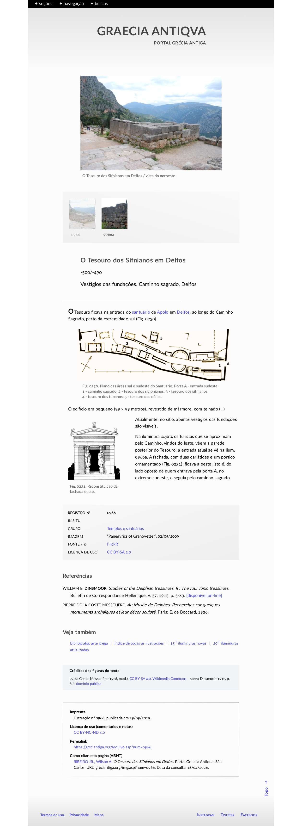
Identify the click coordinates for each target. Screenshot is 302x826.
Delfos (183, 312)
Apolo (162, 312)
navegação (74, 4)
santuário (141, 312)
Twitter (227, 815)
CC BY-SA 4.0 (140, 679)
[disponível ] (204, 596)
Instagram (206, 815)
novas (188, 643)
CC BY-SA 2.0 (119, 552)
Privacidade (79, 815)
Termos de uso (52, 815)
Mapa (99, 815)
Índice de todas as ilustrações (139, 643)
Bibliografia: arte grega (89, 643)
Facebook (249, 815)
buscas (101, 4)
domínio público (89, 684)
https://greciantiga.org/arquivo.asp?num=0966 (112, 747)
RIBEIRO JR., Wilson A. (93, 762)
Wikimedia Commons (169, 679)
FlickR (112, 544)
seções (45, 4)
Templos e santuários (125, 529)
